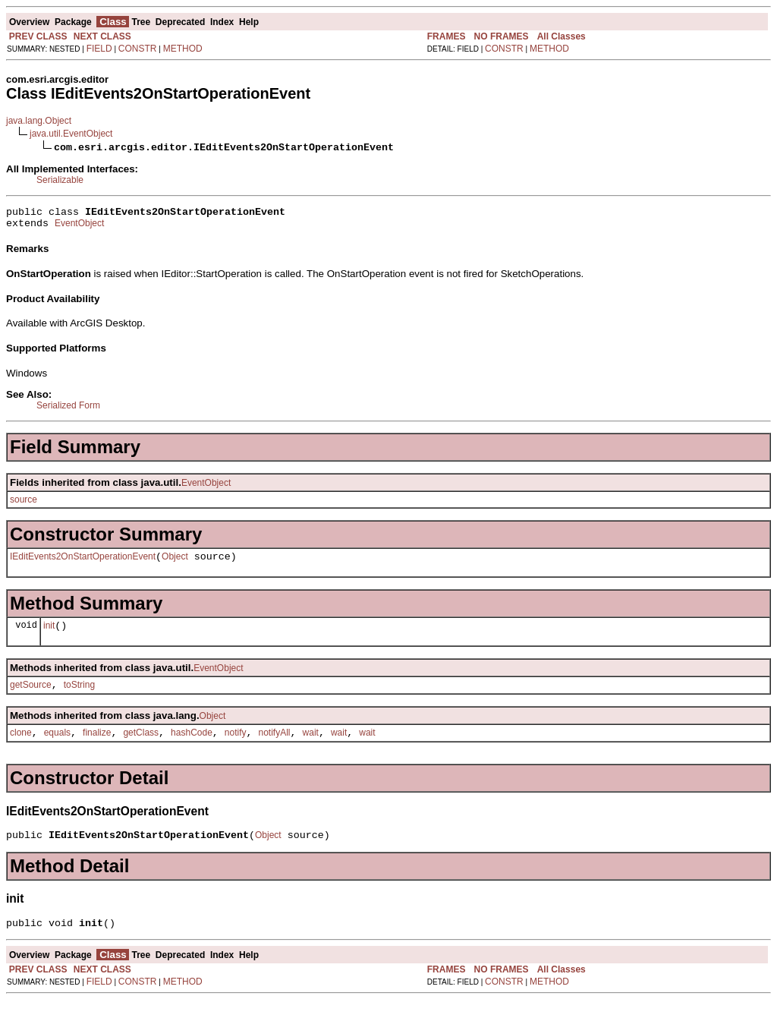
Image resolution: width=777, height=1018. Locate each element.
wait (311, 746)
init (49, 634)
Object (175, 563)
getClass (141, 746)
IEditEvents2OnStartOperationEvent (83, 563)
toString (79, 696)
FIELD (99, 48)
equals (57, 746)
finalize (97, 746)
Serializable (59, 180)
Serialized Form (68, 410)
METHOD (183, 48)
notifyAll (275, 746)
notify (236, 746)
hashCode (191, 746)
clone (21, 746)
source (23, 504)
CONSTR (137, 48)
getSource (31, 696)
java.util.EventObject (71, 133)
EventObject (79, 227)
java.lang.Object (38, 120)
